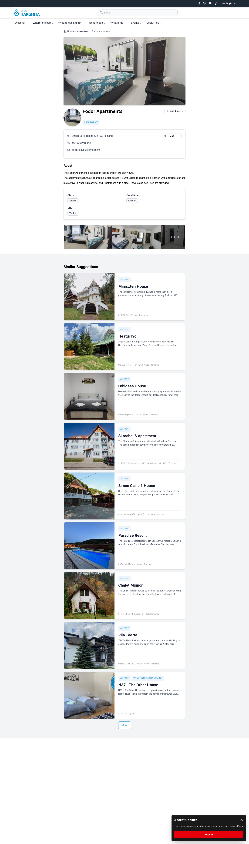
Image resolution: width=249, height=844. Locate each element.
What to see (97, 22)
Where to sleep (43, 22)
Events (136, 22)
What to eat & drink (71, 22)
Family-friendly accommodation (147, 678)
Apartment (82, 31)
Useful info (154, 22)
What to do (118, 22)
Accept (208, 834)
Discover (21, 22)
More (125, 725)
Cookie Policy (236, 826)
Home (70, 31)
